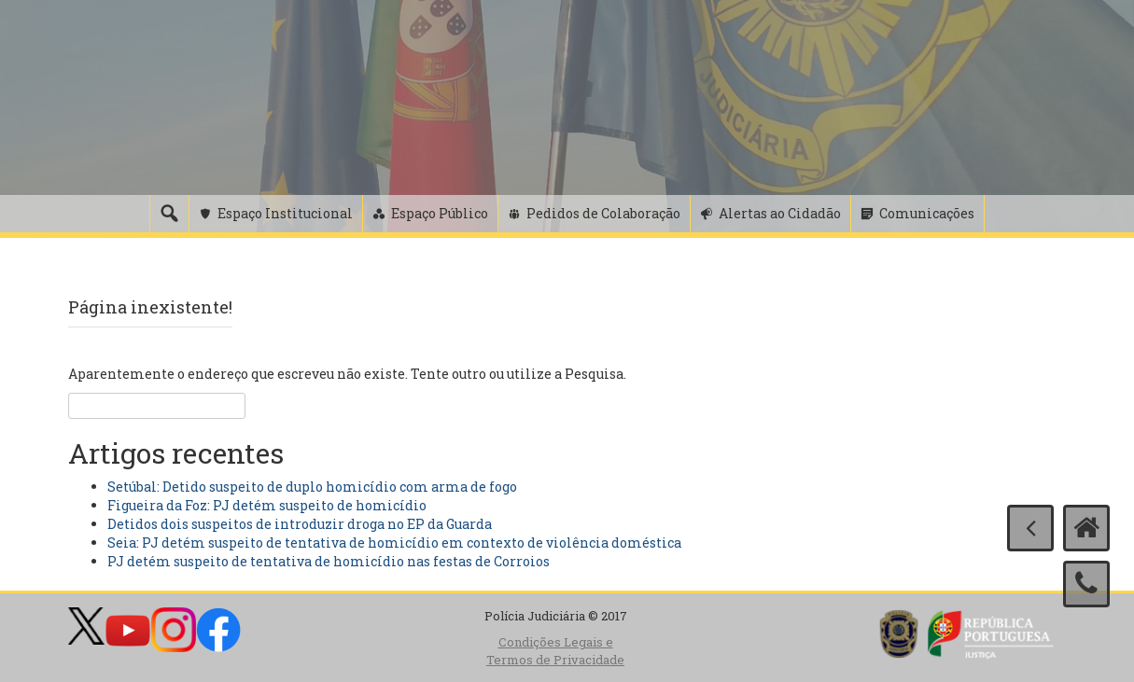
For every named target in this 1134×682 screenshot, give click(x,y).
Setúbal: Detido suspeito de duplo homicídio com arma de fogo (312, 486)
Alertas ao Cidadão (780, 213)
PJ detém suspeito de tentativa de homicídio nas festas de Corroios (328, 561)
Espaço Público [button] (439, 213)
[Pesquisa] (169, 213)
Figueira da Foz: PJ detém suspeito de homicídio (267, 505)
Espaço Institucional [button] (285, 213)
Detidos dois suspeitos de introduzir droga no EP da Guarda (299, 524)
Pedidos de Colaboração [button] (603, 213)
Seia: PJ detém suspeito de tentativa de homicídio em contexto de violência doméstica (394, 542)
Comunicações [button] (926, 213)
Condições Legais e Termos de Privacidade (555, 650)
